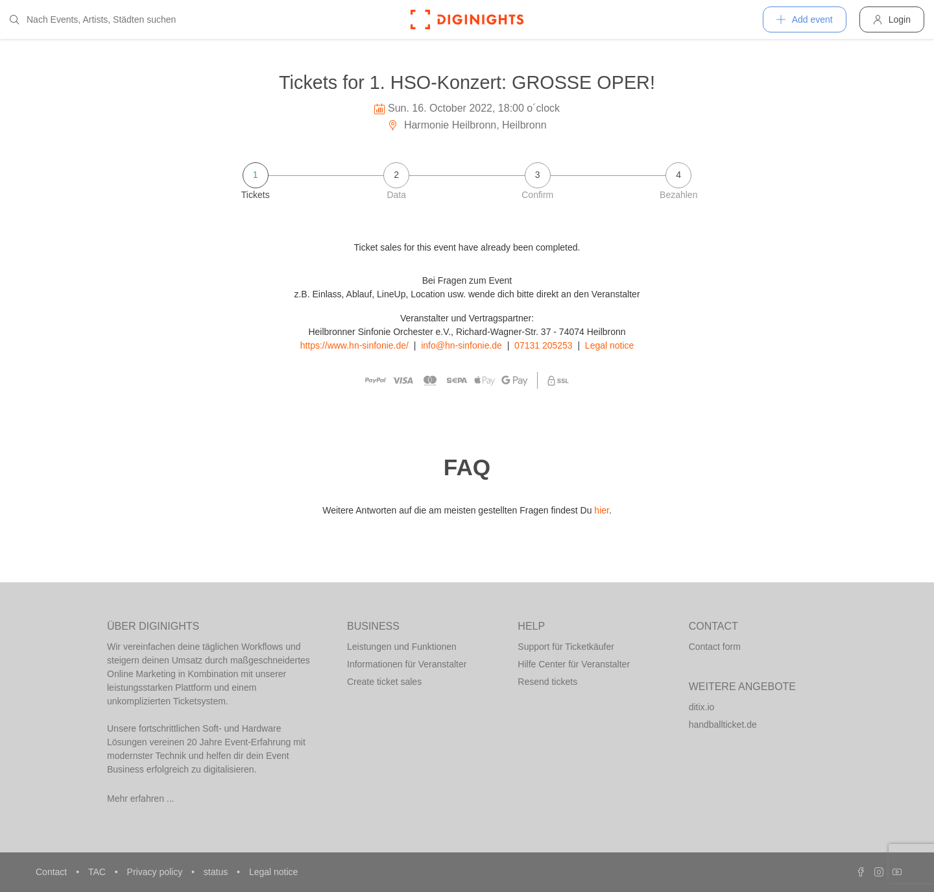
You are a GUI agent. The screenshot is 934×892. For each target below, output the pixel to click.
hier (601, 510)
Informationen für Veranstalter (406, 664)
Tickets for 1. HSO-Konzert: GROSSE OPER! (467, 82)
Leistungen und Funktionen (402, 646)
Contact (52, 872)
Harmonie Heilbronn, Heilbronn (466, 124)
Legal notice (609, 345)
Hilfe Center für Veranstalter (574, 664)
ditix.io (702, 707)
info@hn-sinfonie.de (461, 345)
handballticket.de (723, 724)
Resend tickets (547, 681)
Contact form (715, 646)
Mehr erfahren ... (140, 798)
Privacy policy (156, 872)
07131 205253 (543, 345)
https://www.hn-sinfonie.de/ (354, 345)
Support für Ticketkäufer (566, 646)
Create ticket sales (384, 681)
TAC (98, 872)
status (217, 872)
